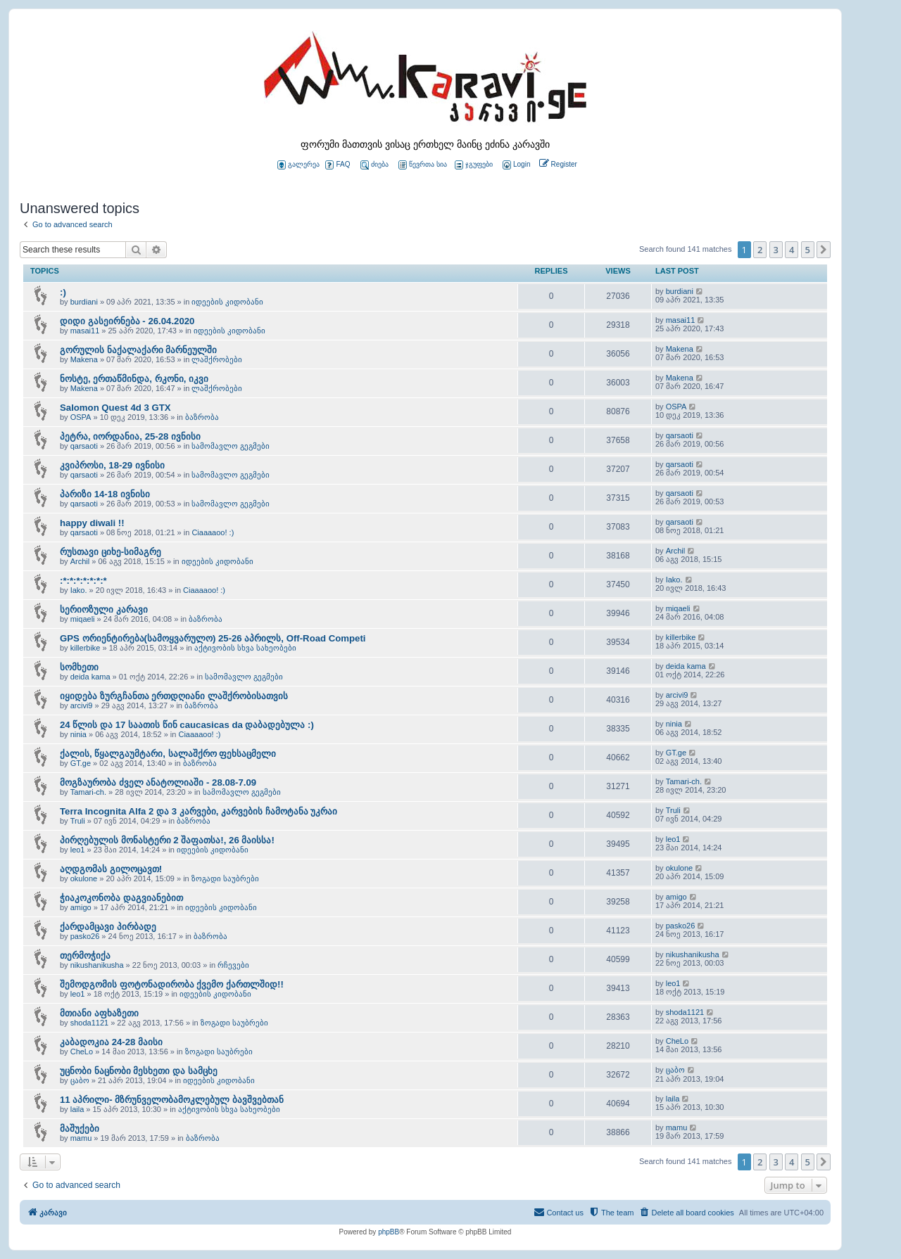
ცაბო (79, 1080)
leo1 (77, 849)
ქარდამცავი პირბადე (108, 926)
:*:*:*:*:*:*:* (83, 580)
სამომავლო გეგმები (230, 446)
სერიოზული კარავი (104, 609)
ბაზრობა (202, 417)
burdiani (84, 302)
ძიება (374, 165)
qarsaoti (84, 446)
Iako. (78, 590)
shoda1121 (89, 1022)
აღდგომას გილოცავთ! (111, 869)
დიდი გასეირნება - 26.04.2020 (127, 321)
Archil (80, 561)
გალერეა (298, 165)
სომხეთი (79, 667)
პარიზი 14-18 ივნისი (105, 494)
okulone (84, 878)
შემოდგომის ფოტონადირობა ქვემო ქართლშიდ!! (172, 984)
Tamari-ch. (88, 792)
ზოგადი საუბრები (225, 878)
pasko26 (85, 936)
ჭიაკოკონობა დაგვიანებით (121, 898)
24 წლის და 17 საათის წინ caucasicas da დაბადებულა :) (187, 725)
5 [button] (807, 249)
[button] (824, 249)
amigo (81, 907)
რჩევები (233, 965)
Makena (84, 359)
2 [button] (759, 249)
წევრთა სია (422, 165)
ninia (78, 734)
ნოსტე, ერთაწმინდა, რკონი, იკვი (134, 378)
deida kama (90, 676)
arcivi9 (81, 705)
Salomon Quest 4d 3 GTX (115, 407)
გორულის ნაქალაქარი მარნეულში (138, 350)
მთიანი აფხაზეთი (99, 1013)
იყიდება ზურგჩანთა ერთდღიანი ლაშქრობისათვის (174, 696)
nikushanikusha (97, 965)
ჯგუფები (474, 165)
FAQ (337, 165)
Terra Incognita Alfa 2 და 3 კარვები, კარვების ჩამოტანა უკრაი (198, 811)
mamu (81, 1138)
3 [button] (776, 249)
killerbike (85, 648)
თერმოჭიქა (85, 955)
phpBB (388, 1232)
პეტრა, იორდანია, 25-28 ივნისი (130, 436)
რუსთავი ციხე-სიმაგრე (110, 552)
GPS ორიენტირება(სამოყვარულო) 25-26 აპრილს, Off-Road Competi (213, 638)
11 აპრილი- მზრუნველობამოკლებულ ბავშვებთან (172, 1099)
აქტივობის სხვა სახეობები (245, 648)
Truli (77, 821)
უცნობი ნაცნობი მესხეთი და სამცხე (139, 1071)
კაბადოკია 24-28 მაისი (111, 1042)
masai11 (85, 330)
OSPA (81, 417)
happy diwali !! (92, 523)
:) (63, 292)
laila (77, 1109)
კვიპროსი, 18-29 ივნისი (112, 465)
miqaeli (82, 619)
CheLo (81, 1051)
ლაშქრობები (216, 359)
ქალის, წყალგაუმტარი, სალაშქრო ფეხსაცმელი (168, 753)
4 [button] (791, 249)
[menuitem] (515, 165)
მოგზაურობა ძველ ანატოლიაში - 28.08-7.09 (158, 782)
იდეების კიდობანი (227, 302)
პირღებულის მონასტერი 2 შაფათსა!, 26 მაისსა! (167, 840)
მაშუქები (79, 1128)
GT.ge (80, 763)
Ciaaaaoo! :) (212, 532)
